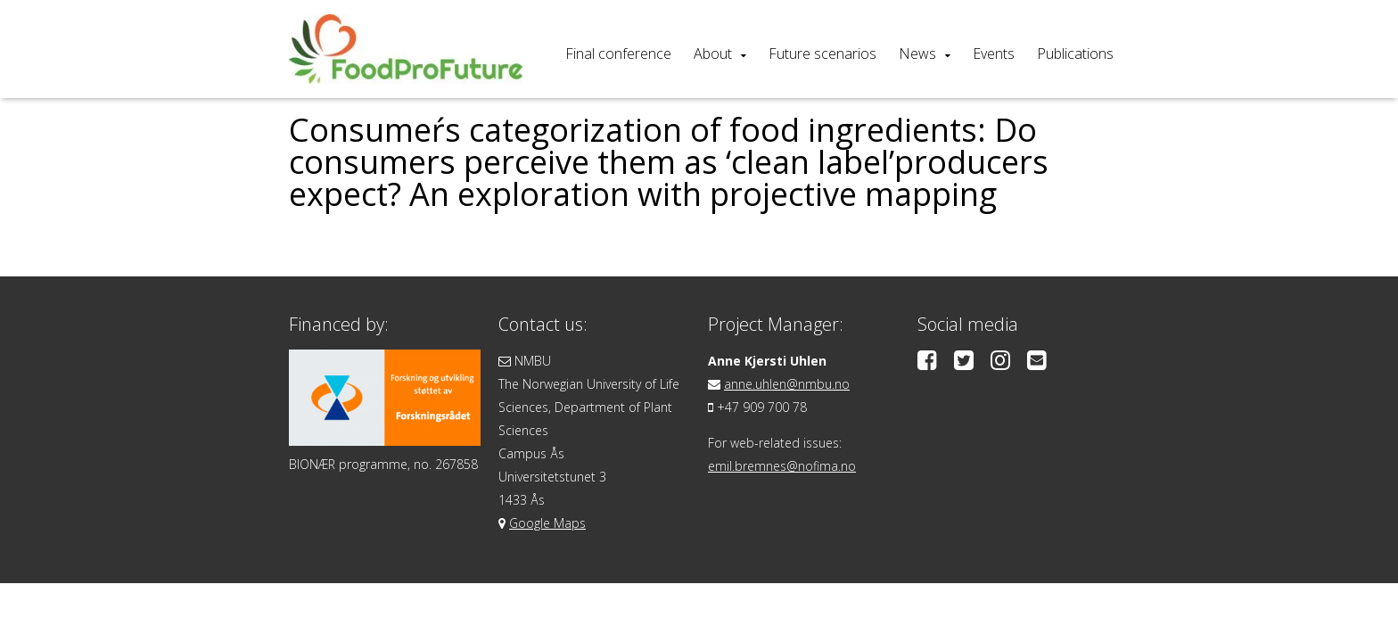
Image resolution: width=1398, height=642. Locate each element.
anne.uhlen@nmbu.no (787, 383)
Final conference (618, 53)
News (917, 53)
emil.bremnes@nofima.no (782, 465)
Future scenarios (822, 53)
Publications (1075, 53)
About (713, 53)
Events (994, 53)
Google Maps (547, 522)
